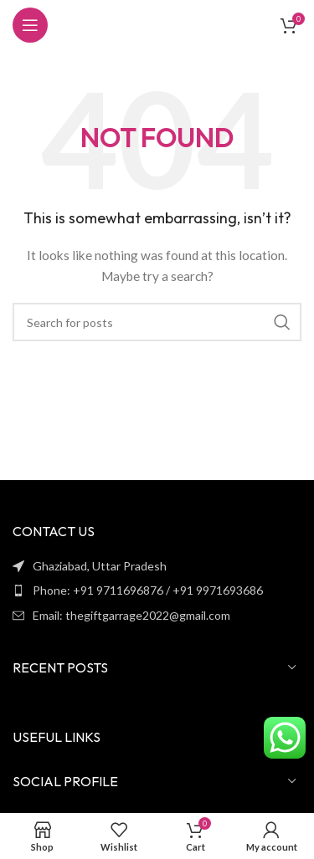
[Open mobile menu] (30, 25)
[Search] (157, 322)
